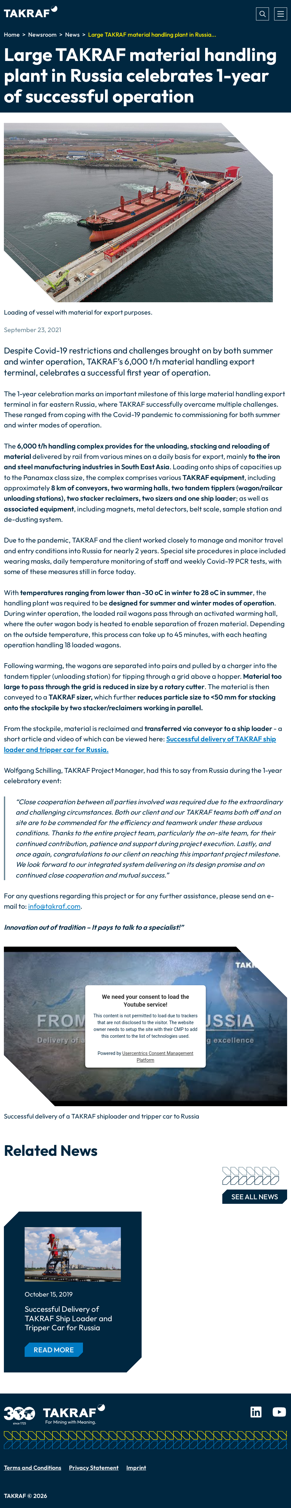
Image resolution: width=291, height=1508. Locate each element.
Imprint (136, 1467)
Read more (54, 1349)
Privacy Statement (94, 1467)
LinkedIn (256, 1412)
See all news (250, 1195)
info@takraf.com (54, 906)
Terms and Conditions (32, 1467)
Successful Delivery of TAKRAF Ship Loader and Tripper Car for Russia (68, 1318)
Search (262, 13)
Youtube (279, 1412)
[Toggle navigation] (280, 13)
